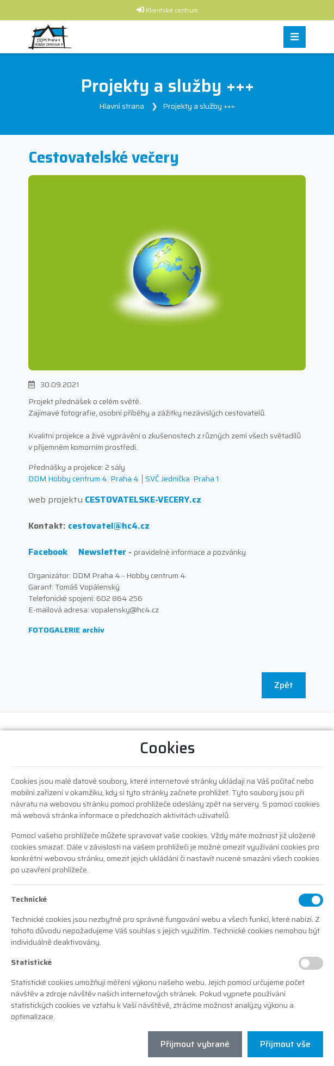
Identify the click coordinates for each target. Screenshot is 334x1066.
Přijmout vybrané (195, 1044)
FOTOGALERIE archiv (66, 630)
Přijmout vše (285, 1044)
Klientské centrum (172, 10)
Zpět (283, 685)
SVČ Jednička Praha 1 (182, 479)
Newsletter (102, 552)
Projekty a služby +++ (199, 106)
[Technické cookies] (311, 900)
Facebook (47, 552)
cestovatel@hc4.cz (109, 525)
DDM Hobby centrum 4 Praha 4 (83, 479)
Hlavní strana (121, 106)
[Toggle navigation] (294, 37)
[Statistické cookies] (311, 963)
